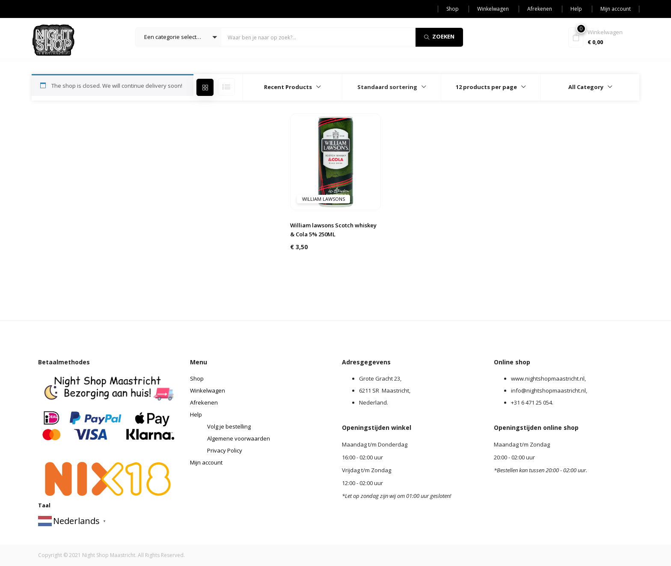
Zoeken (439, 36)
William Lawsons (323, 199)
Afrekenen (539, 8)
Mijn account (615, 8)
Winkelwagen (493, 8)
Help (576, 8)
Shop (452, 8)
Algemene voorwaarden (238, 438)
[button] (178, 37)
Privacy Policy (224, 450)
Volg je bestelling (229, 426)
